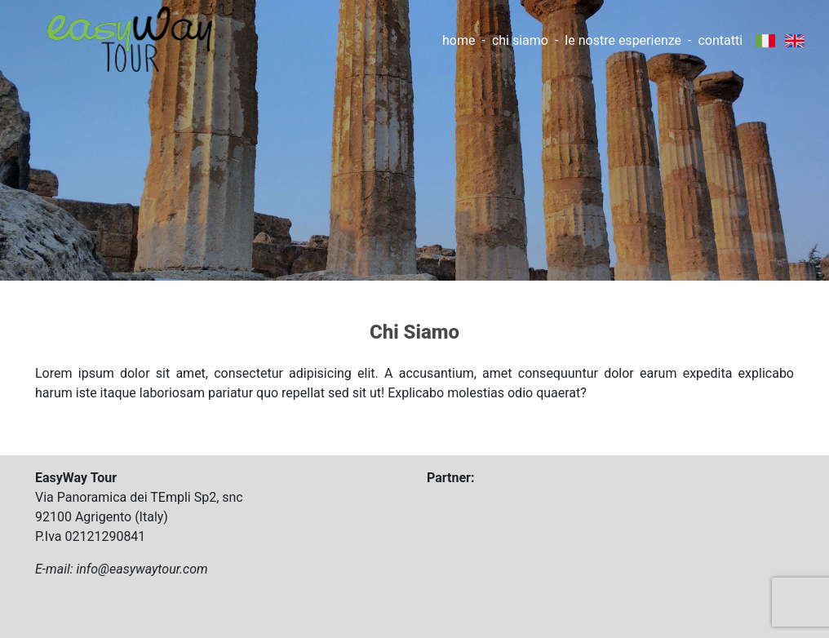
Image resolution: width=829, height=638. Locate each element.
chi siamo (520, 40)
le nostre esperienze (623, 40)
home (458, 40)
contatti (720, 40)
